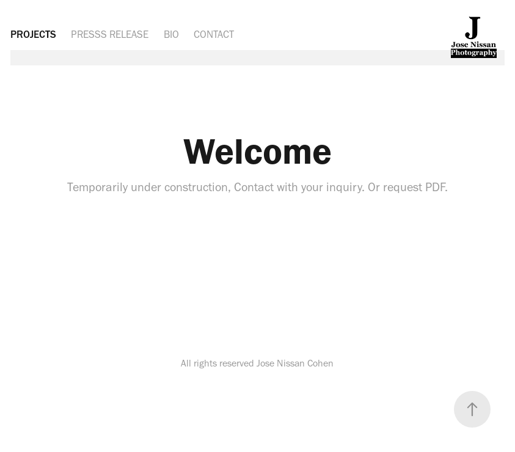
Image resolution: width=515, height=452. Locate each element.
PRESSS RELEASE (109, 34)
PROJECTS (33, 34)
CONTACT (214, 34)
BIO (171, 34)
